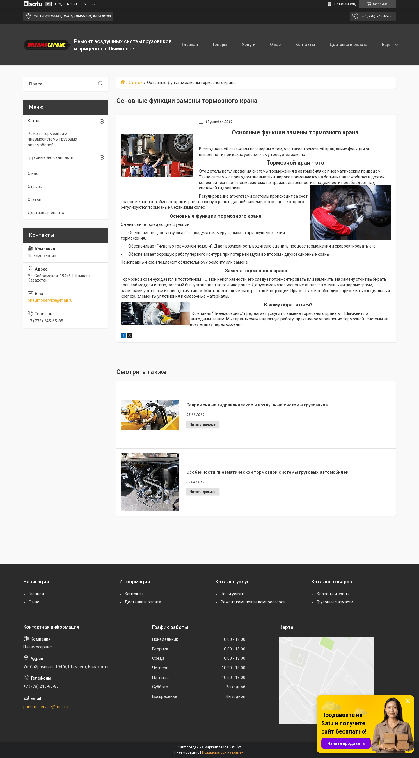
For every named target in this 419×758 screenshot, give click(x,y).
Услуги (248, 44)
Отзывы (35, 186)
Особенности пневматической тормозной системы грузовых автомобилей (267, 472)
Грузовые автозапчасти (50, 157)
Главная (190, 44)
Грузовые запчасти (335, 602)
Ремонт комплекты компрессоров (253, 602)
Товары (219, 44)
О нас (275, 44)
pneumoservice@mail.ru (50, 300)
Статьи (136, 82)
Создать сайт (66, 4)
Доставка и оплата (348, 44)
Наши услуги (232, 594)
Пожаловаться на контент (223, 752)
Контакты (305, 44)
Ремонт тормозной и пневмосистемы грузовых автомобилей (52, 139)
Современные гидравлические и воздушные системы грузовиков (257, 405)
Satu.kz (235, 747)
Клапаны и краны (333, 594)
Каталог (35, 120)
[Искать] (101, 84)
